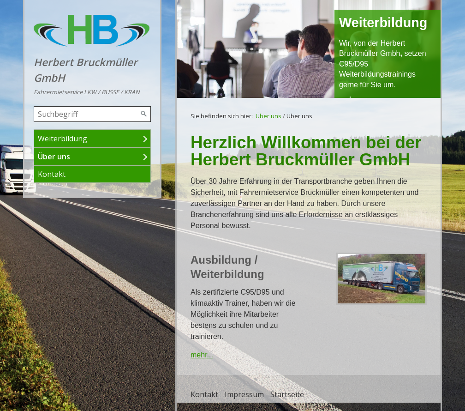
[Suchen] (143, 114)
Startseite (287, 394)
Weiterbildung (62, 138)
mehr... (202, 355)
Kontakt (52, 174)
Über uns (54, 156)
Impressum (244, 394)
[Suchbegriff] (92, 114)
